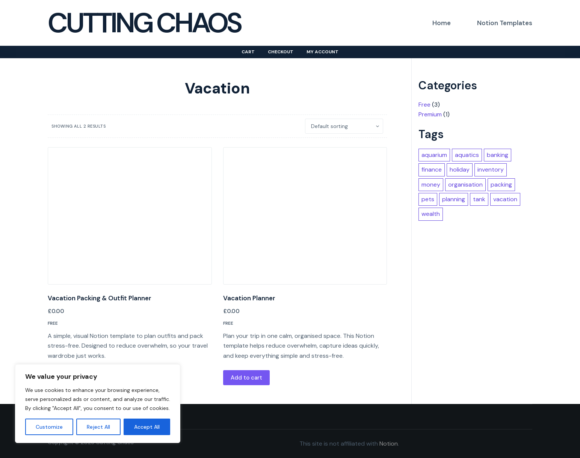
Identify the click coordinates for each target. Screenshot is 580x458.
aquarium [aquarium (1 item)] (434, 155)
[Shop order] (344, 126)
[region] (97, 403)
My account (322, 52)
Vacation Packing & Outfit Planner (99, 298)
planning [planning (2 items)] (453, 199)
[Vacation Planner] (305, 216)
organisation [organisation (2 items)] (465, 184)
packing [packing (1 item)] (501, 184)
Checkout (280, 52)
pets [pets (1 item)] (427, 199)
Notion (388, 443)
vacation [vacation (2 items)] (505, 199)
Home (441, 23)
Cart (248, 52)
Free (53, 323)
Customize (49, 426)
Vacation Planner (249, 298)
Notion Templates (504, 23)
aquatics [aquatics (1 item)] (467, 155)
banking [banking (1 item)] (497, 155)
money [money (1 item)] (430, 184)
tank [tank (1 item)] (479, 199)
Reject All (98, 426)
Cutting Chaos (144, 23)
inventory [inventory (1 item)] (490, 169)
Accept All (147, 426)
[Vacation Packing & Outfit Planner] (130, 216)
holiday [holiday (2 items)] (460, 169)
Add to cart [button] (246, 377)
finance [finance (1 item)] (431, 169)
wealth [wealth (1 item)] (430, 214)
